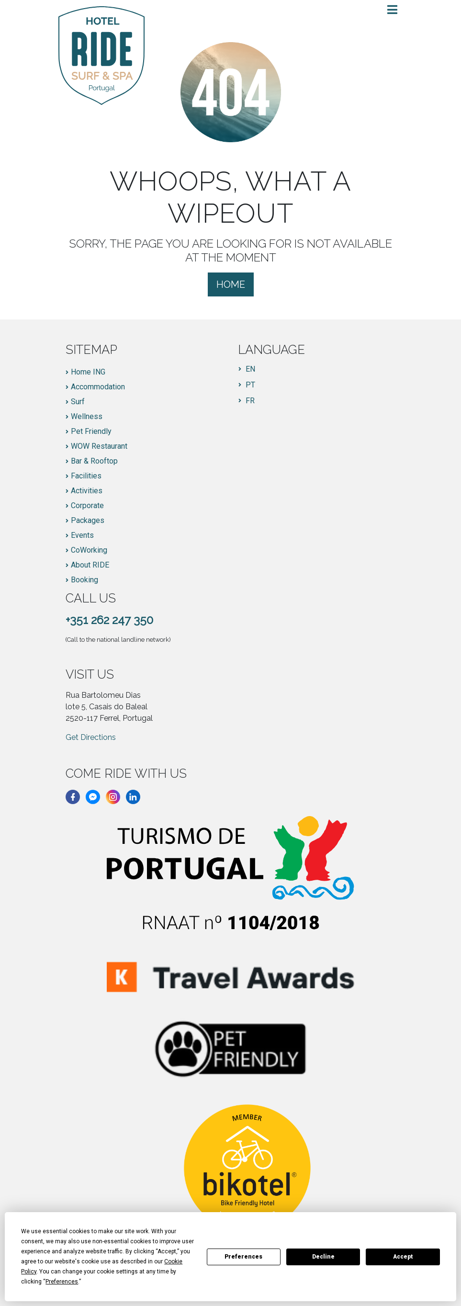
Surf (78, 402)
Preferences (243, 1256)
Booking (84, 580)
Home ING (88, 372)
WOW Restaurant (99, 446)
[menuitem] (246, 369)
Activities (86, 491)
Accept (403, 1256)
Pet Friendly (91, 431)
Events (82, 535)
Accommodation (98, 387)
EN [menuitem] (250, 369)
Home (230, 284)
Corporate (87, 506)
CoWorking (89, 550)
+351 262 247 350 (109, 620)
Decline (323, 1256)
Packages (87, 520)
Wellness (86, 416)
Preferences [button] (61, 1281)
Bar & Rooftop (94, 461)
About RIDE (90, 565)
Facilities (86, 476)
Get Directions (91, 737)
